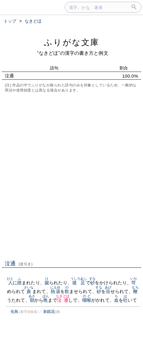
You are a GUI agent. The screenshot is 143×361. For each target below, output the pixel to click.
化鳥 (14, 311)
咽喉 (86, 300)
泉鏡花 (49, 311)
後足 (78, 282)
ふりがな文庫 (71, 42)
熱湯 (55, 291)
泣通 (19, 264)
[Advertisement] (71, 175)
